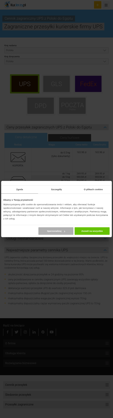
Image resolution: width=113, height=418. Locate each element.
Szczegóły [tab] (56, 189)
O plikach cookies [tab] (93, 189)
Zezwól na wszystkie (92, 231)
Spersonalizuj (56, 231)
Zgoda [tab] (19, 189)
